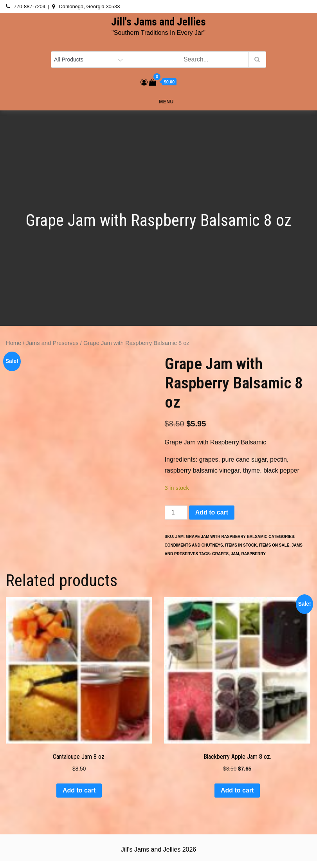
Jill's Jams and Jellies (158, 22)
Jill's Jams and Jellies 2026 (158, 849)
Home (13, 343)
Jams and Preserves (52, 343)
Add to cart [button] (79, 790)
